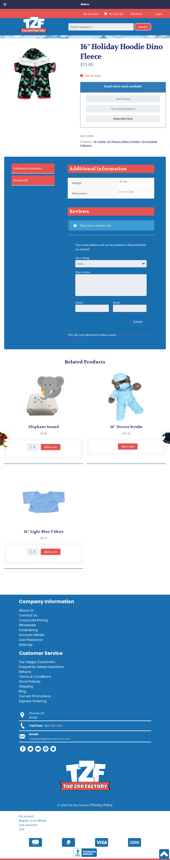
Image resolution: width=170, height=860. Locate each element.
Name (80, 302)
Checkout (136, 13)
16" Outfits (99, 141)
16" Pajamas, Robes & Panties (123, 141)
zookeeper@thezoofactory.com (49, 739)
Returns (25, 671)
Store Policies (30, 681)
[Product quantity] (32, 447)
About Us (26, 610)
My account (26, 816)
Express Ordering (32, 701)
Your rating (83, 258)
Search (142, 26)
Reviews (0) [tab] (20, 180)
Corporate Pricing (33, 620)
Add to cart (50, 446)
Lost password (28, 824)
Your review (83, 272)
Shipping (26, 686)
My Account (90, 13)
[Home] (33, 26)
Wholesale (27, 625)
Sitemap (26, 644)
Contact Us (28, 615)
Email (117, 302)
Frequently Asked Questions (41, 666)
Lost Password (30, 639)
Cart (21, 829)
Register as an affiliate (33, 820)
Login (158, 13)
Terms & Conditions (35, 676)
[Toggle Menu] (5, 4)
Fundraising (28, 630)
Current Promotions (35, 696)
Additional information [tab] (27, 168)
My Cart (113, 13)
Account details (31, 635)
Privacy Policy (102, 805)
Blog (22, 691)
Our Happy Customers (37, 662)
